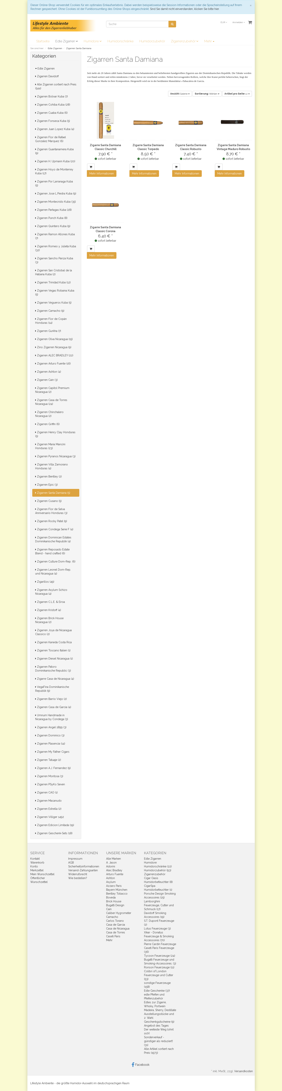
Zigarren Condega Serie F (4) (54, 529)
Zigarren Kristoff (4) (48, 610)
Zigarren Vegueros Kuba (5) (53, 302)
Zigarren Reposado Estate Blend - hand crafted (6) (52, 551)
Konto (34, 866)
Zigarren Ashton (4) (48, 371)
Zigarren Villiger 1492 (49, 816)
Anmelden (238, 22)
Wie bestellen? (77, 878)
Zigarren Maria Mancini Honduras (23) (50, 446)
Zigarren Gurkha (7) (48, 330)
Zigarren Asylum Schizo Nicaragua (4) (51, 591)
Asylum (111, 882)
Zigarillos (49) (44, 581)
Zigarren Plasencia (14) (50, 743)
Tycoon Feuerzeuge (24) (159, 955)
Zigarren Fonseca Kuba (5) (52, 120)
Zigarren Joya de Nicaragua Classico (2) (53, 632)
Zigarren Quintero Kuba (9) (52, 226)
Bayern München (116, 889)
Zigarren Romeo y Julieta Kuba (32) (55, 248)
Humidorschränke (120, 41)
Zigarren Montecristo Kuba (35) (55, 201)
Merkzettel (37, 870)
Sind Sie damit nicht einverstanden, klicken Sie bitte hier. (184, 8)
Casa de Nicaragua (117, 928)
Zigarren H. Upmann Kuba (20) (55, 161)
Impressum (75, 858)
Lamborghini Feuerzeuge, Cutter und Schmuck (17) (159, 905)
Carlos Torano (115, 920)
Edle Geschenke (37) (157, 990)
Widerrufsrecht (77, 874)
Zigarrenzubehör (184, 41)
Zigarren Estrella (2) (48, 808)
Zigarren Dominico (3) (50, 735)
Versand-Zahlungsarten (83, 870)
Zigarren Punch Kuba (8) (51, 218)
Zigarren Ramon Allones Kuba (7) (55, 236)
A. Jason (111, 862)
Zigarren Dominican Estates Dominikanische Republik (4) (53, 539)
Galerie (180, 93)
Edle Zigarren (66, 41)
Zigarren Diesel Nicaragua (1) (54, 658)
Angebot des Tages (156, 1025)
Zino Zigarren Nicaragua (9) (53, 347)
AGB (71, 862)
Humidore (93, 41)
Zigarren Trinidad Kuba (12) (53, 282)
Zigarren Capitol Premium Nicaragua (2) (52, 389)
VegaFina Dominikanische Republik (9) (52, 688)
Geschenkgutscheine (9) (159, 1021)
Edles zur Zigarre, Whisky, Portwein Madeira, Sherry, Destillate (160, 1006)
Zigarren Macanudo (48, 800)
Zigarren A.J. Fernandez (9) (53, 768)
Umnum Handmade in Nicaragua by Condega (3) (51, 717)
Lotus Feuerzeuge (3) (157, 928)
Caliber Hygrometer (118, 913)
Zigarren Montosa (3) (49, 776)
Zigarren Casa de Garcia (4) (53, 707)
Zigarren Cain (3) (46, 379)
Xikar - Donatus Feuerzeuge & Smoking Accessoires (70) (159, 936)
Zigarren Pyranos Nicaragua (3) (55, 456)
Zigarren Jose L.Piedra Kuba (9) (55, 193)
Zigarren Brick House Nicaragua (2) (49, 620)
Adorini (110, 866)
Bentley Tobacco (116, 893)
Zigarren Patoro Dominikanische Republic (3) (53, 668)
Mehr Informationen (101, 173)
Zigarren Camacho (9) (49, 310)
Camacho (112, 916)
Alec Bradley (114, 870)
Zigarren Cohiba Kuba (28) (52, 104)
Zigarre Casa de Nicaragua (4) (54, 678)
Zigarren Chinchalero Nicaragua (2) (49, 414)
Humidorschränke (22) (158, 866)
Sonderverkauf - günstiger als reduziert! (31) (158, 1041)
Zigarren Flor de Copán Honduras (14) (51, 320)
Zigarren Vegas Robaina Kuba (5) (54, 292)
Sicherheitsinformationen (83, 866)
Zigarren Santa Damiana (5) (52, 492)
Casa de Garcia (115, 924)
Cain (109, 909)
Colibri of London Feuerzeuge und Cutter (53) (158, 975)
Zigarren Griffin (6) (47, 424)
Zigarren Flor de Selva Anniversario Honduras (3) (51, 511)
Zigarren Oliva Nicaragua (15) (54, 339)
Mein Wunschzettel (42, 874)
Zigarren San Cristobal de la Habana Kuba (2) (53, 272)
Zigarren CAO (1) (46, 792)
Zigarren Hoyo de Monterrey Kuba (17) (54, 171)
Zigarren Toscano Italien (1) (53, 650)
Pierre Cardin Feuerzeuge (160, 944)
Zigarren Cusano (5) (48, 501)
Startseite (43, 41)
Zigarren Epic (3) (46, 484)
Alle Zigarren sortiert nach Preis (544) (55, 86)
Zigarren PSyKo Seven (50, 784)
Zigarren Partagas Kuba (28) (53, 209)
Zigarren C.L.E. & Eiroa (50, 601)
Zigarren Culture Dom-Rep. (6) (55, 561)
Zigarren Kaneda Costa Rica (53, 642)
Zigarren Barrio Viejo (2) (51, 698)
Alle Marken (113, 858)
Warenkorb (37, 862)
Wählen (207, 93)
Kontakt (35, 858)
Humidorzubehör (152, 41)
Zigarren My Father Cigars (52, 751)
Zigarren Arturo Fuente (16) (53, 363)
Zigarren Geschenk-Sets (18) (53, 833)
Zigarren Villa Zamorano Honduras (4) (51, 466)
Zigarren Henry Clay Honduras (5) (55, 434)
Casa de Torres (115, 932)
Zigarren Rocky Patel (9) (51, 521)
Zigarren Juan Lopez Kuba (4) (54, 129)
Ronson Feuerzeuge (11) (159, 967)
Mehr (209, 41)
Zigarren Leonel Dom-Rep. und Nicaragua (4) (53, 571)
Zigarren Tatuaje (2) (48, 759)
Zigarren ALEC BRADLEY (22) (54, 355)
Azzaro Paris (114, 885)
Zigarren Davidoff (47, 76)
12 (237, 93)
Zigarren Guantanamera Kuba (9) (54, 151)
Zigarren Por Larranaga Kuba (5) (54, 183)
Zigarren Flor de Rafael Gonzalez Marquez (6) (50, 139)
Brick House (113, 901)
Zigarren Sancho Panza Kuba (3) (54, 260)
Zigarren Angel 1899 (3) (50, 727)
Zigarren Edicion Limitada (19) (54, 825)
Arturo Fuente (114, 874)
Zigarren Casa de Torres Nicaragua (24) (51, 401)
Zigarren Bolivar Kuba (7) (51, 96)
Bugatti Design (115, 905)
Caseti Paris (113, 936)
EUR (224, 22)
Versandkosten (243, 1071)
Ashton (110, 878)
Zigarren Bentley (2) (48, 476)
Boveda (111, 897)
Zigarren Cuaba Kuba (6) (51, 112)
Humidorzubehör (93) (157, 870)
